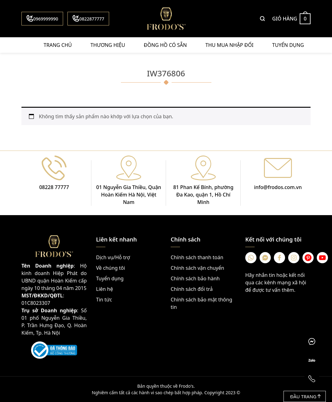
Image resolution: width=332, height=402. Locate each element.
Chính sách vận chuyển (197, 267)
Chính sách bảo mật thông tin (201, 303)
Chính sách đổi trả (192, 289)
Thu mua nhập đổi (229, 45)
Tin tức (104, 299)
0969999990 (42, 18)
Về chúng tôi (110, 267)
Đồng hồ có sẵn (165, 45)
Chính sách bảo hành (195, 278)
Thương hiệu (107, 45)
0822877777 (88, 18)
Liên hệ (104, 289)
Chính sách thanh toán (197, 257)
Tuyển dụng (288, 45)
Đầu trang (305, 396)
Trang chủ (58, 45)
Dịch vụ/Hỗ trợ (113, 257)
